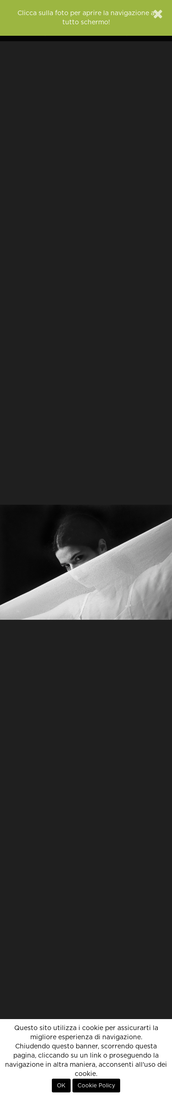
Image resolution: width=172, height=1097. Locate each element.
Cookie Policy (96, 1085)
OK (61, 1085)
